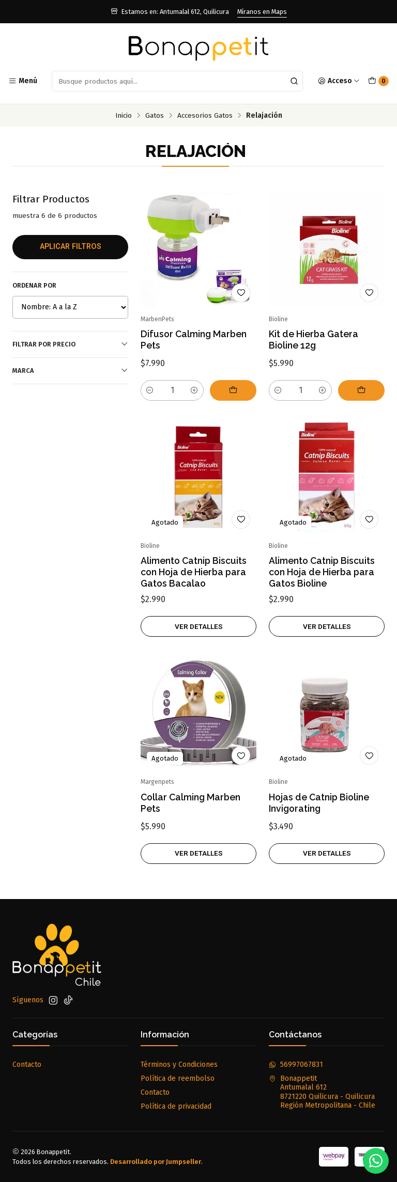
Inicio (123, 115)
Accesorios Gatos (205, 115)
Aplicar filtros (70, 246)
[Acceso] (338, 81)
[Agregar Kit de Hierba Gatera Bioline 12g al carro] (361, 390)
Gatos (154, 115)
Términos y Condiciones (179, 1064)
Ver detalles (199, 636)
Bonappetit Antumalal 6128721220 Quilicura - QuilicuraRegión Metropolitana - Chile (322, 1092)
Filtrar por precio (70, 344)
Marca (70, 370)
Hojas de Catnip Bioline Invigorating (319, 812)
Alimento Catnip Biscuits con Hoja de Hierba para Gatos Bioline (322, 582)
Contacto (26, 1064)
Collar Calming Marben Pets (190, 812)
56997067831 (296, 1064)
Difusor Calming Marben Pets (194, 339)
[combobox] (177, 81)
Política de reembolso (178, 1078)
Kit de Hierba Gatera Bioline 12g (313, 339)
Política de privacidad (176, 1106)
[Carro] (378, 81)
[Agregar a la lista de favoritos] (241, 292)
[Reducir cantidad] (150, 390)
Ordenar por (34, 285)
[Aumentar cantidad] (194, 390)
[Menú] (22, 81)
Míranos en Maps (262, 11)
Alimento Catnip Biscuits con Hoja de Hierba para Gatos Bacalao (194, 582)
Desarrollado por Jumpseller (155, 1161)
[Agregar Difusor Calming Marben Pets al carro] (233, 390)
